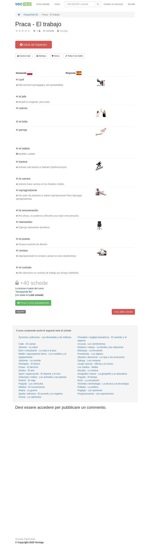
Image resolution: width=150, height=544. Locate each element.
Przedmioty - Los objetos (90, 353)
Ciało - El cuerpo (27, 344)
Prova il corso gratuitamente (33, 303)
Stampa (41, 56)
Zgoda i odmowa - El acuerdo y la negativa (41, 393)
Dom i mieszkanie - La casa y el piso (37, 350)
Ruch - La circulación (88, 380)
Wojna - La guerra (28, 390)
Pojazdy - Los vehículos (31, 383)
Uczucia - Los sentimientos (91, 344)
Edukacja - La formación (90, 350)
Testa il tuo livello (74, 56)
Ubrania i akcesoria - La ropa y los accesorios (101, 357)
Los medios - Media (88, 367)
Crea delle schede (123, 312)
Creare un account (113, 4)
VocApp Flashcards (25, 539)
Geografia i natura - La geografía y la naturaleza (102, 373)
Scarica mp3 (24, 56)
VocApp (64, 31)
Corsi (57, 4)
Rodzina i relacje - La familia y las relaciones (100, 347)
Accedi (131, 4)
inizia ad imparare (33, 44)
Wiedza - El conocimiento (32, 387)
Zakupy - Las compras (89, 360)
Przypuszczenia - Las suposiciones (96, 393)
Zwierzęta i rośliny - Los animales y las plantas (43, 377)
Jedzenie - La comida (30, 360)
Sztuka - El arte (27, 370)
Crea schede (43, 4)
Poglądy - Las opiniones (90, 390)
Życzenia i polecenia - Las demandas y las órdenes (45, 337)
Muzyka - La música (88, 370)
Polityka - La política (88, 387)
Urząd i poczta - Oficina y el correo (95, 363)
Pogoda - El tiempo (87, 377)
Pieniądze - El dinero (29, 363)
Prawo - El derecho (28, 367)
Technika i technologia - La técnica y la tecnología (103, 383)
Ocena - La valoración (30, 397)
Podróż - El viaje (27, 380)
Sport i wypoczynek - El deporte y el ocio (39, 373)
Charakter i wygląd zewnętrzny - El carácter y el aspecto (102, 339)
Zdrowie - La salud (28, 347)
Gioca (55, 56)
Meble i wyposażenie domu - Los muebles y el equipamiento (42, 355)
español (20, 311)
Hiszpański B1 (24, 291)
